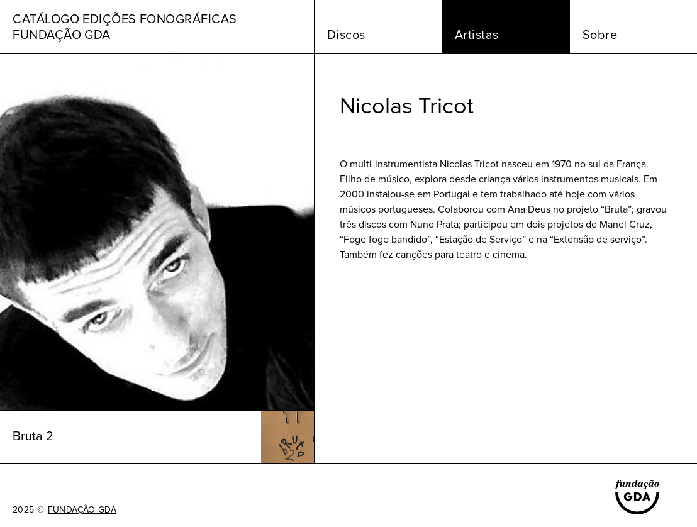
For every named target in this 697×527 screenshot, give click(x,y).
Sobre (600, 34)
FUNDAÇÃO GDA (82, 510)
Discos (346, 34)
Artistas (477, 34)
